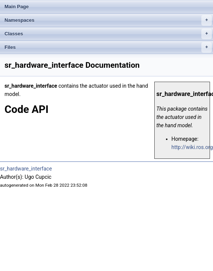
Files (108, 47)
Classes (108, 34)
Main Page (17, 6)
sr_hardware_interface (26, 169)
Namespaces (108, 20)
